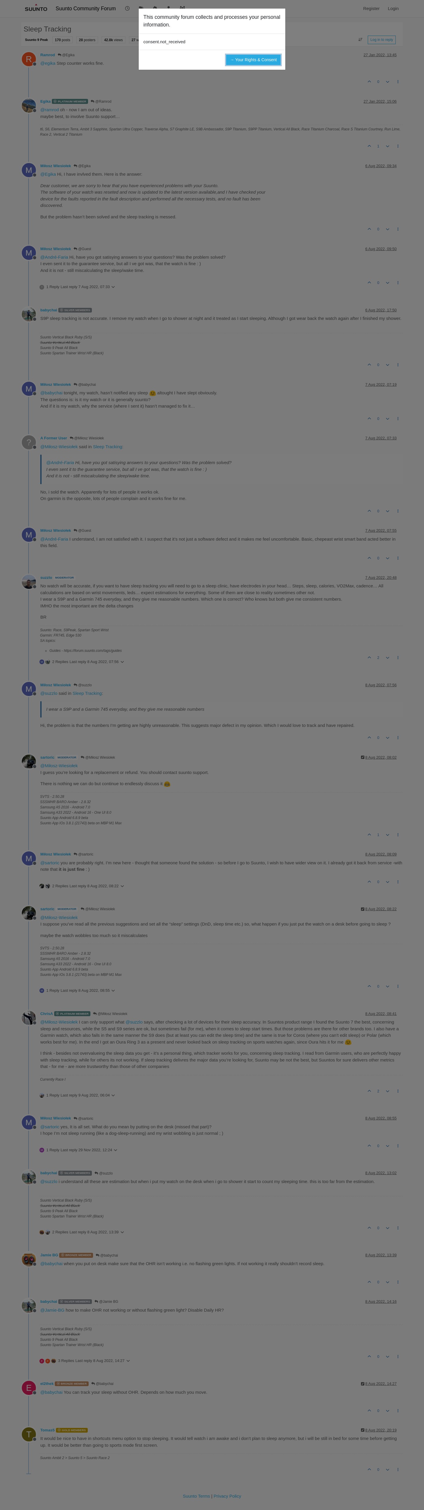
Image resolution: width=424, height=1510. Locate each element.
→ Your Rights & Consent (253, 59)
